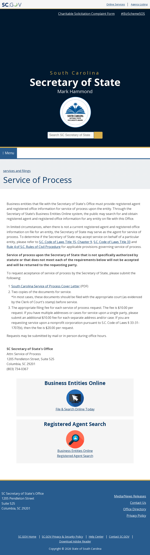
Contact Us (138, 503)
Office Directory (134, 509)
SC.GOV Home (27, 536)
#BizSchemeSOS (133, 14)
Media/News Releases (130, 496)
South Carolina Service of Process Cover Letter (45, 286)
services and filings (17, 171)
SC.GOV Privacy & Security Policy (62, 536)
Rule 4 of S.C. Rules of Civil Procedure (34, 247)
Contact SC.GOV (119, 536)
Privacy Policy (136, 515)
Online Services (115, 4)
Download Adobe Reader (75, 541)
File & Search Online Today (75, 400)
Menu (8, 153)
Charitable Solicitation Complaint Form (86, 14)
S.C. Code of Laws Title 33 (112, 242)
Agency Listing (139, 4)
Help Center (96, 536)
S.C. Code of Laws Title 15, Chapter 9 (65, 242)
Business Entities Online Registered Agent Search (75, 444)
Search (98, 135)
